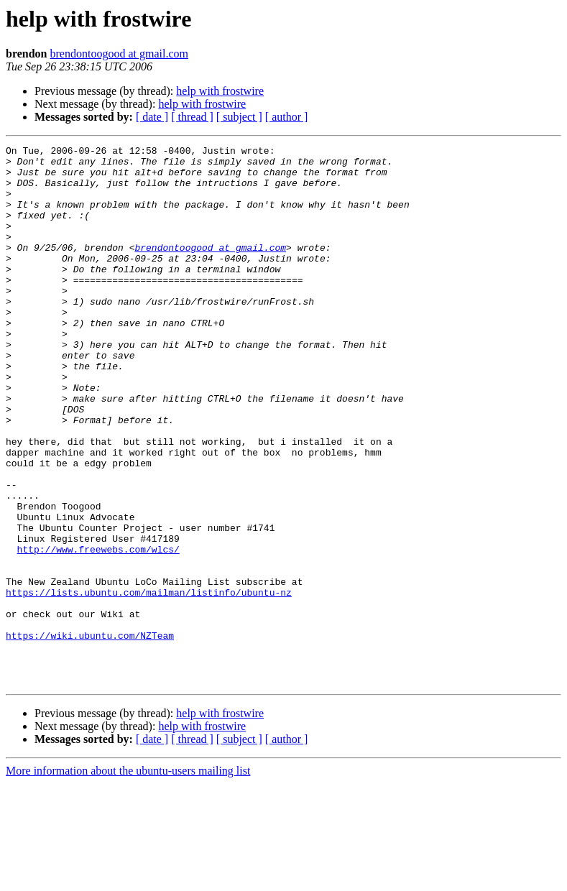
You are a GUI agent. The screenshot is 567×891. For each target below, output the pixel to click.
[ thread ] (192, 117)
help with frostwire (220, 91)
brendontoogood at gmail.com (119, 53)
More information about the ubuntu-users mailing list (128, 878)
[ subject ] (239, 117)
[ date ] (152, 117)
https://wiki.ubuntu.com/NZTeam (90, 734)
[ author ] (286, 117)
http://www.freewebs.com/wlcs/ (98, 630)
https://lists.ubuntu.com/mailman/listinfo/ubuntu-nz (149, 682)
